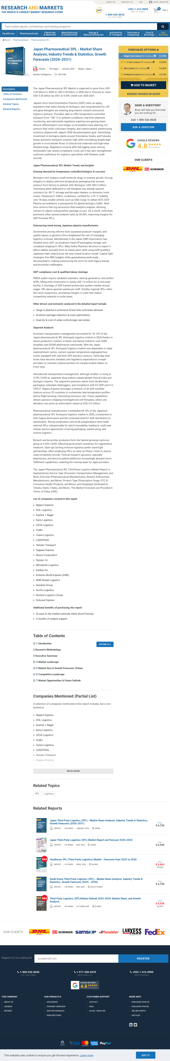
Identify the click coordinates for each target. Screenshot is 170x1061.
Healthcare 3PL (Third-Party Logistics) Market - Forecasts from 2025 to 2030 (93, 859)
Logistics (49, 793)
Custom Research (55, 1011)
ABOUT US (110, 2)
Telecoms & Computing (133, 33)
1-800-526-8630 (115, 14)
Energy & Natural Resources (94, 33)
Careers (8, 1006)
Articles (136, 1015)
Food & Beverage (149, 33)
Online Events (139, 1011)
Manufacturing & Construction (69, 33)
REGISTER (143, 958)
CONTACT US (127, 2)
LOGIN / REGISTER (158, 2)
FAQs (91, 1006)
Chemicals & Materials (50, 33)
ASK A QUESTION (143, 127)
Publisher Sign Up (140, 1002)
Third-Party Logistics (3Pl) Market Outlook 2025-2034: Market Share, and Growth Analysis (95, 900)
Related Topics (11, 104)
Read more (73, 771)
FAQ (140, 2)
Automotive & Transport (115, 33)
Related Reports (11, 109)
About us (8, 1002)
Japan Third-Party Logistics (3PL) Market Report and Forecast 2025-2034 (91, 839)
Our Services (163, 33)
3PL (37, 793)
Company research (56, 1006)
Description (9, 89)
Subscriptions (54, 1015)
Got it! (146, 1055)
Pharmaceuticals (29, 33)
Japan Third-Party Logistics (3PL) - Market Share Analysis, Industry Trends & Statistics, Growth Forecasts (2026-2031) (99, 822)
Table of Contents (12, 94)
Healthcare (8, 33)
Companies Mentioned (15, 99)
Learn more (86, 1055)
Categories (52, 1002)
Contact (93, 1002)
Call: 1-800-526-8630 (143, 119)
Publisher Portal (140, 1006)
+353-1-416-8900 (138, 9)
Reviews (8, 1011)
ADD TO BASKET (143, 85)
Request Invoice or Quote (143, 94)
